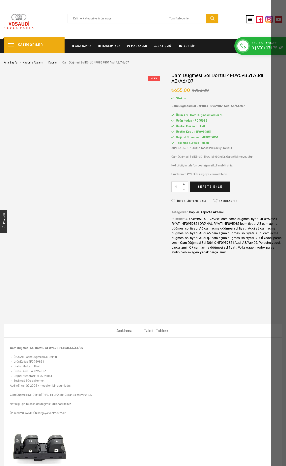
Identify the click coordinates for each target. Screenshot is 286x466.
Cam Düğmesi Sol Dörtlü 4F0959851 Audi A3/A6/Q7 (218, 243)
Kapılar (52, 62)
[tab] (124, 275)
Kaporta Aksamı (33, 62)
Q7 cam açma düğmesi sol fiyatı (212, 247)
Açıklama (124, 275)
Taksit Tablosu (157, 275)
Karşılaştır (228, 201)
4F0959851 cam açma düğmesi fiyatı (231, 219)
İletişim (187, 45)
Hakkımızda (109, 45)
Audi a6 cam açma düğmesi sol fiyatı (226, 233)
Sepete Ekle (210, 186)
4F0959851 (194, 219)
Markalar (137, 45)
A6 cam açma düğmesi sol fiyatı (222, 228)
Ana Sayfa (82, 45)
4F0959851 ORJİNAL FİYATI (202, 224)
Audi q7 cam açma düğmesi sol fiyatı (226, 238)
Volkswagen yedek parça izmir (203, 252)
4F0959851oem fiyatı (240, 224)
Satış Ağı (163, 45)
